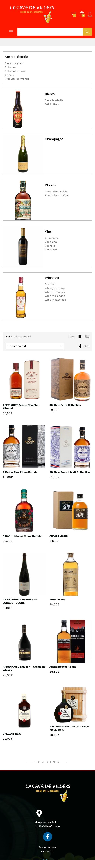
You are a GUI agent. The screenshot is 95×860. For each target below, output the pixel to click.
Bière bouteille (54, 100)
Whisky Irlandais (55, 295)
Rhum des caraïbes (57, 195)
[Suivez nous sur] (47, 836)
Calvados (10, 67)
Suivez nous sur (47, 847)
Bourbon (50, 284)
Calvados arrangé (15, 71)
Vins (48, 231)
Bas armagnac (13, 63)
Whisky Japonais (55, 299)
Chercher (87, 32)
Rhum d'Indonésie (56, 191)
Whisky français (55, 291)
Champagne (54, 139)
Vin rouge (51, 249)
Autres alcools (16, 57)
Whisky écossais (55, 288)
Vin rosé (50, 245)
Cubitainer (51, 237)
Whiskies (52, 278)
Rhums (50, 185)
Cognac (9, 74)
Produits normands (17, 78)
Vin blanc (51, 241)
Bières (50, 94)
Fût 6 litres (52, 104)
